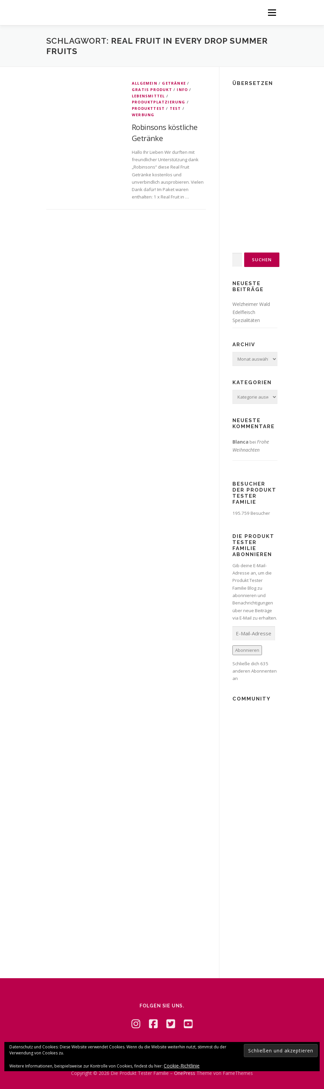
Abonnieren (247, 650)
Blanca (240, 442)
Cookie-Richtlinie (182, 1065)
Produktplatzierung (158, 101)
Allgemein (144, 83)
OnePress (184, 1073)
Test (175, 108)
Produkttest (148, 108)
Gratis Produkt (152, 89)
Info (182, 89)
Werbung (143, 114)
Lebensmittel (148, 95)
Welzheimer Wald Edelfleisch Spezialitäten (251, 312)
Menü (272, 12)
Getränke (174, 83)
